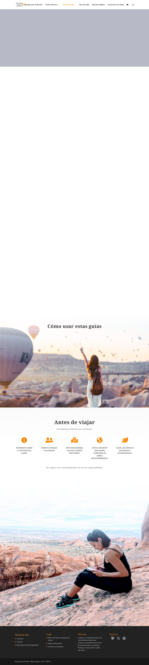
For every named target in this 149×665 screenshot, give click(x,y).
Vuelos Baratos (51, 5)
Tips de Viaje (84, 5)
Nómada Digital (98, 5)
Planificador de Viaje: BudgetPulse (28, 645)
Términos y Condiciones (55, 647)
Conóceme (20, 639)
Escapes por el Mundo (33, 5)
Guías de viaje (68, 5)
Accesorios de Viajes (116, 5)
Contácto (19, 642)
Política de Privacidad (55, 643)
